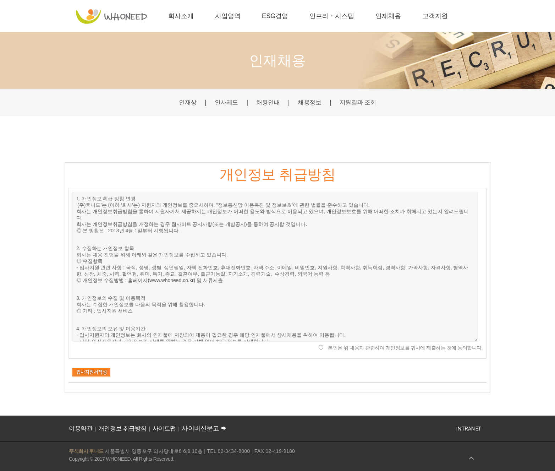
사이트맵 (164, 428)
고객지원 (435, 16)
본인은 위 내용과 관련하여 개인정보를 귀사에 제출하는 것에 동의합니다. (405, 348)
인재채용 (388, 16)
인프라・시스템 (331, 16)
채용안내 (267, 102)
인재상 (184, 102)
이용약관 (80, 428)
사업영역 (228, 16)
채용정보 (310, 102)
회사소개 (181, 16)
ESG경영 (275, 16)
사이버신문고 (205, 428)
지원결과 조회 (360, 102)
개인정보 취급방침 (122, 428)
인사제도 (224, 102)
